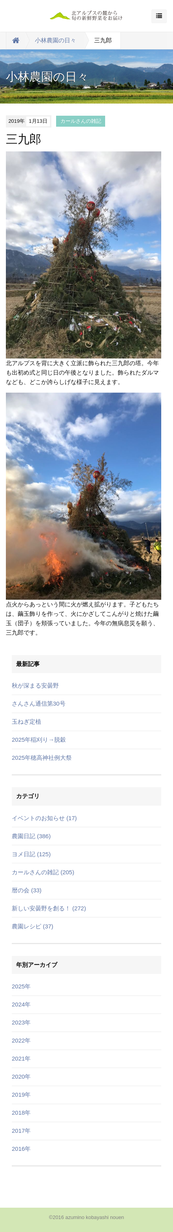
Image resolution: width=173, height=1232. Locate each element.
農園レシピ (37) (32, 926)
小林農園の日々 (55, 40)
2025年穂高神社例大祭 (42, 757)
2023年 (21, 1022)
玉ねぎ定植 (26, 721)
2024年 (21, 1004)
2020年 (21, 1076)
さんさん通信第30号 (39, 703)
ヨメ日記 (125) (31, 854)
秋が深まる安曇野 (35, 685)
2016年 (21, 1148)
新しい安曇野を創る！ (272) (49, 908)
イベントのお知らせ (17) (44, 818)
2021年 (21, 1058)
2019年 (21, 1094)
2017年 (21, 1130)
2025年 (21, 986)
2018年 (21, 1112)
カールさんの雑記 (80, 121)
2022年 (21, 1040)
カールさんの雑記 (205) (43, 872)
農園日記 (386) (31, 836)
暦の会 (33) (27, 890)
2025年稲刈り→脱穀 (39, 739)
